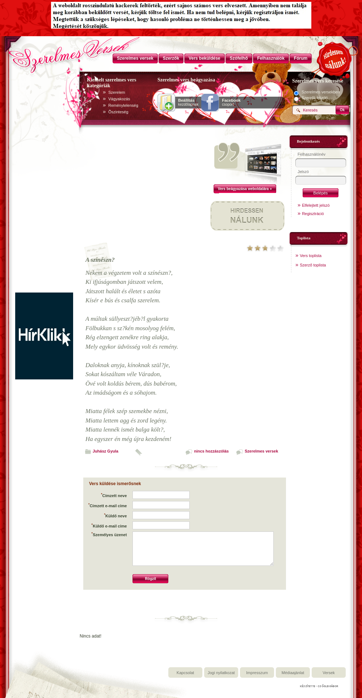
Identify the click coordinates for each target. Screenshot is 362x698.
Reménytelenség (123, 105)
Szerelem (116, 92)
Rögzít (150, 579)
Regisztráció (313, 213)
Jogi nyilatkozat (221, 672)
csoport (231, 102)
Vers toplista (310, 255)
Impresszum (257, 672)
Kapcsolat (185, 672)
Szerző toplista (313, 265)
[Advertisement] (44, 184)
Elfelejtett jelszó (315, 205)
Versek (329, 672)
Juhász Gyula (105, 451)
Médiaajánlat (293, 672)
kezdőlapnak (188, 102)
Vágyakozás (119, 99)
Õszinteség (118, 112)
